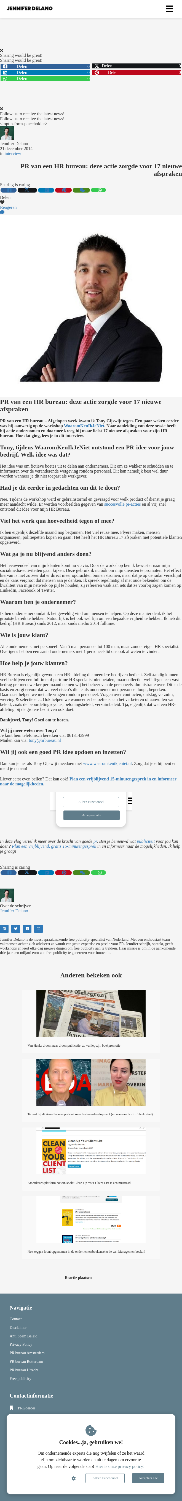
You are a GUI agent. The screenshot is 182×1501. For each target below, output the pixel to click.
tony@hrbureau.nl (45, 740)
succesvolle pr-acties (122, 504)
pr (95, 841)
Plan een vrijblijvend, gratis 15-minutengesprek (54, 846)
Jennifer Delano (14, 143)
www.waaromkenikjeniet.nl (107, 763)
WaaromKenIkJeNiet (84, 425)
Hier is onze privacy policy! (120, 1466)
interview (12, 153)
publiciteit (146, 841)
